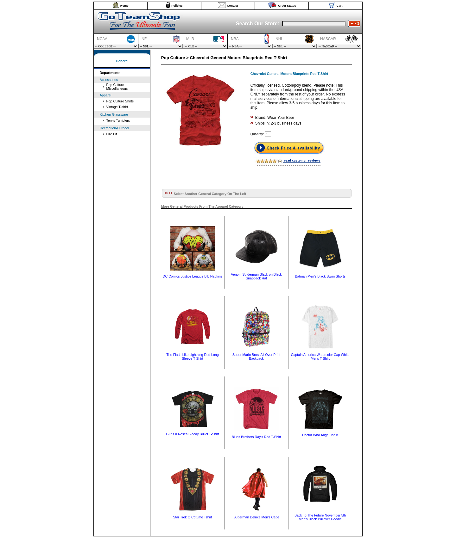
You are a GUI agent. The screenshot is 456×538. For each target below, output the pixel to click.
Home (124, 5)
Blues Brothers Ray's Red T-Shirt (256, 437)
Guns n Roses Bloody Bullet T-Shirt (192, 434)
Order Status (287, 5)
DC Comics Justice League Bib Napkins (192, 276)
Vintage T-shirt (117, 107)
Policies (176, 5)
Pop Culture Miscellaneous (117, 86)
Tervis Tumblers (118, 120)
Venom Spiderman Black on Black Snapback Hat (256, 276)
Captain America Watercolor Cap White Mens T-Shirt (320, 356)
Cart (340, 5)
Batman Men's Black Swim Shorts (320, 276)
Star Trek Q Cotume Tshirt (192, 517)
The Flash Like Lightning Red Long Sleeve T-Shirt (192, 356)
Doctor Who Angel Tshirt (320, 435)
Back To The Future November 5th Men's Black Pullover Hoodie (320, 517)
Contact (232, 5)
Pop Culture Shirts (120, 101)
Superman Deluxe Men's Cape (256, 517)
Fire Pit (111, 134)
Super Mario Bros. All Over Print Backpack (256, 356)
